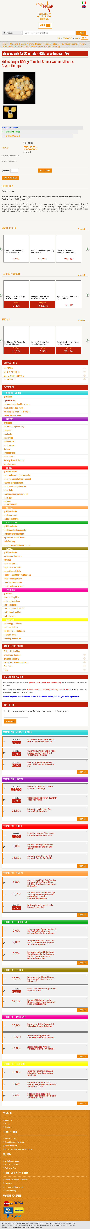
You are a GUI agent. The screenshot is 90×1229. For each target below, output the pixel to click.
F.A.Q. (7, 1123)
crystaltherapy (35, 43)
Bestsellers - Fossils (13, 970)
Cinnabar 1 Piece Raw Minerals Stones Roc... (66, 252)
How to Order (11, 1138)
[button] (2, 249)
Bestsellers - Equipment (14, 1063)
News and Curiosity (11, 658)
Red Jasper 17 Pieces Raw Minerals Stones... (15, 343)
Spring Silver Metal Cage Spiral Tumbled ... (14, 297)
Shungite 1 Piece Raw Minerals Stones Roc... (40, 297)
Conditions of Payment (14, 1142)
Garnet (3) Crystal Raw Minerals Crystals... (40, 343)
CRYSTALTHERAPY (12, 127)
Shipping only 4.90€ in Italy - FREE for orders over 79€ (36, 53)
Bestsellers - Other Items (15, 922)
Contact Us (67, 38)
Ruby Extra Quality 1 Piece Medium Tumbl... (68, 343)
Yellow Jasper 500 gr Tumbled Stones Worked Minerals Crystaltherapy (44, 45)
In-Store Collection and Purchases (19, 1149)
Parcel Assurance (12, 1164)
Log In (58, 38)
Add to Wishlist (10, 177)
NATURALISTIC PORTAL (13, 646)
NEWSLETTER (9, 704)
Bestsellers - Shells (12, 826)
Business (8, 1120)
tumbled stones (52, 43)
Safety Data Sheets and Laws (15, 662)
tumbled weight (69, 43)
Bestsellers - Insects (13, 779)
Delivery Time (11, 1168)
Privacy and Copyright (14, 1187)
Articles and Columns (12, 654)
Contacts (8, 1127)
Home (5, 43)
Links (6, 669)
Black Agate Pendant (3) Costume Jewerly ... (14, 252)
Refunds (8, 1183)
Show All (81, 229)
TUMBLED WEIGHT (12, 136)
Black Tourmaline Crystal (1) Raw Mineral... (42, 252)
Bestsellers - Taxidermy (14, 1017)
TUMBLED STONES (12, 132)
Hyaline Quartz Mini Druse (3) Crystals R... (68, 297)
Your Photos (8, 666)
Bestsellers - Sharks (13, 873)
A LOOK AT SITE (10, 362)
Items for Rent (11, 1145)
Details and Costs (12, 1161)
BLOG (76, 38)
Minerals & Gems (18, 43)
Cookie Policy (10, 1190)
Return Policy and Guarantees (17, 1179)
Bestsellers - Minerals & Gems (17, 732)
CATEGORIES (9, 387)
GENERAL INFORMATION (13, 677)
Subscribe (10, 721)
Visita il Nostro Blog (12, 651)
